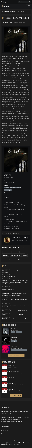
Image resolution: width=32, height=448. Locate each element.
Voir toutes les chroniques (16, 355)
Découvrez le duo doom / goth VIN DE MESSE (14, 311)
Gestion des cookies (14, 444)
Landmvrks (10, 365)
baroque (5, 255)
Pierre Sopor (8, 22)
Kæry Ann (13, 328)
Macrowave (14, 337)
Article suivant (7, 260)
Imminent (14, 339)
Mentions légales (11, 443)
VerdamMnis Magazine (8, 11)
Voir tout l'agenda (16, 395)
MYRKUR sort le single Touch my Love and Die (14, 319)
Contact (3, 434)
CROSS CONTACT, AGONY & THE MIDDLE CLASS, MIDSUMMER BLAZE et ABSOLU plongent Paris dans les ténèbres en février (15, 282)
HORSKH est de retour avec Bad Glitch (12, 315)
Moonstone (14, 330)
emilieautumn (7, 252)
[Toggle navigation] (28, 6)
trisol (25, 255)
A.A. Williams (11, 383)
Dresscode (14, 346)
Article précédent (24, 260)
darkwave (16, 252)
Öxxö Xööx (10, 377)
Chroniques (19, 11)
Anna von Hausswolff (13, 371)
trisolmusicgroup (16, 255)
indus (22, 252)
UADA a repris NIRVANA (8, 276)
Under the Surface (16, 348)
